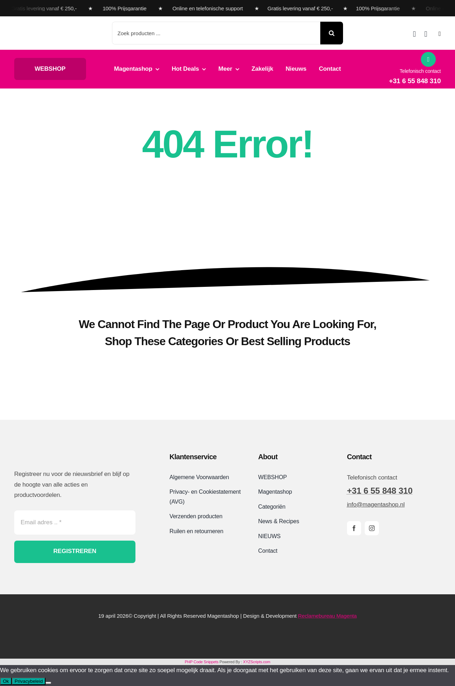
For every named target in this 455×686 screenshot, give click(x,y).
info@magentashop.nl (376, 504)
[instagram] (372, 528)
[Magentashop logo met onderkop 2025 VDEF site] (54, 25)
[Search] (331, 33)
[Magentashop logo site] (51, 451)
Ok (6, 681)
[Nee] (48, 683)
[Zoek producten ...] (216, 33)
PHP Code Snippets (202, 662)
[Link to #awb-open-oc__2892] (440, 34)
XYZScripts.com (256, 662)
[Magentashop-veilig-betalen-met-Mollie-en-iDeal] (227, 634)
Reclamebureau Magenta (327, 616)
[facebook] (354, 528)
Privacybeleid (29, 681)
